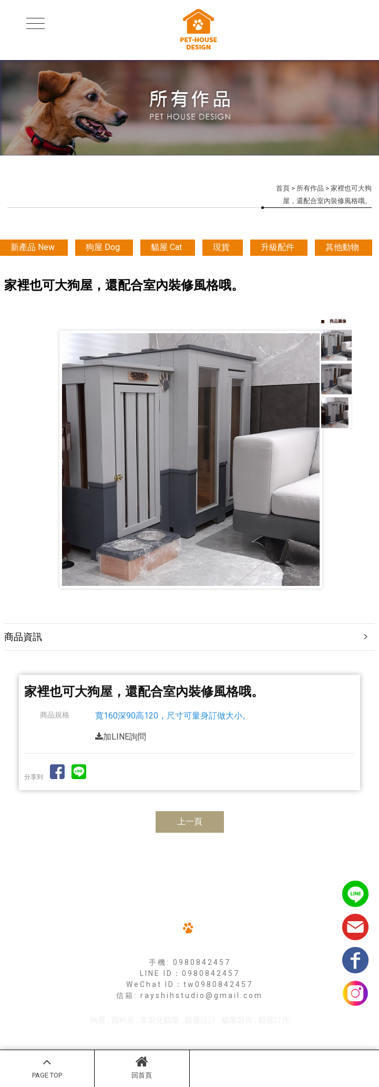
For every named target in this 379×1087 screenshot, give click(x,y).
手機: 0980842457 (190, 962)
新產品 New (33, 247)
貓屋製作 (237, 1020)
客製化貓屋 (159, 1020)
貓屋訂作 (274, 1020)
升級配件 (277, 247)
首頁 (283, 188)
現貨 (221, 247)
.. (226, 1035)
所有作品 (310, 188)
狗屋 (98, 1020)
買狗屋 (123, 1020)
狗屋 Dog (103, 247)
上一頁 (189, 821)
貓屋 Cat (166, 247)
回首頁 (141, 1067)
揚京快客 (148, 1035)
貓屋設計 (200, 1020)
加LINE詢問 (120, 737)
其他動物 (342, 247)
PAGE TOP (47, 1067)
